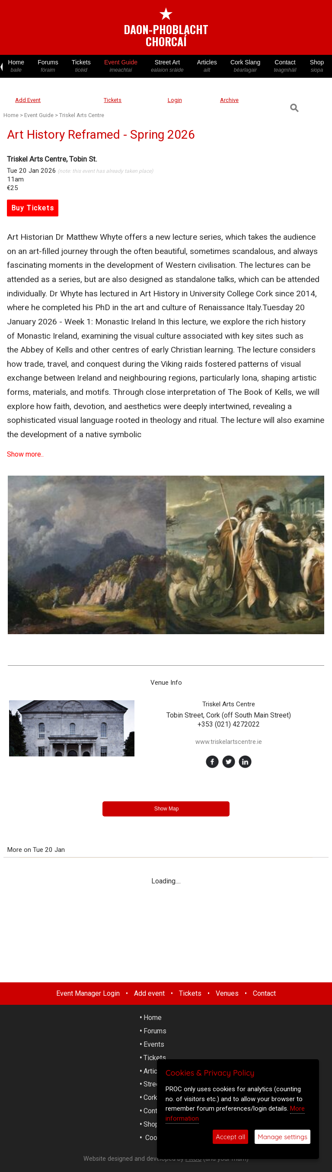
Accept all (230, 1137)
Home (16, 66)
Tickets (81, 66)
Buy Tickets (32, 208)
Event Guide (121, 66)
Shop (316, 66)
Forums (48, 66)
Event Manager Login (88, 993)
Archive (229, 100)
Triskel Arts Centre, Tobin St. (52, 159)
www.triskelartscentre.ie (228, 742)
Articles (207, 66)
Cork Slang (245, 66)
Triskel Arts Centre (81, 115)
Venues (227, 993)
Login (175, 100)
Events (154, 1044)
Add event (149, 993)
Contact (285, 66)
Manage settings (282, 1137)
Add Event (28, 100)
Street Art (167, 66)
